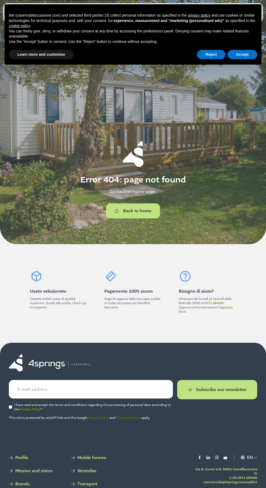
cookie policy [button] (19, 26)
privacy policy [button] (199, 15)
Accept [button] (242, 54)
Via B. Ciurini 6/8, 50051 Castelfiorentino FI (230, 476)
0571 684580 (214, 303)
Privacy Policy (58, 414)
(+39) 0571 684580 (235, 483)
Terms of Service (136, 423)
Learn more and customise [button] (41, 54)
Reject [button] (211, 54)
